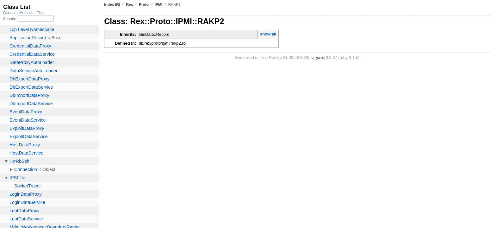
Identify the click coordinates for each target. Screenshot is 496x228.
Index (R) (112, 4)
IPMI (158, 4)
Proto (144, 4)
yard (320, 57)
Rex (129, 4)
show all (268, 34)
